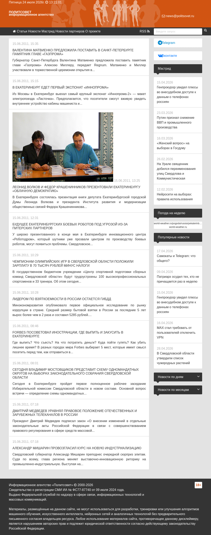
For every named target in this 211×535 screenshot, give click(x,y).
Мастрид (48, 31)
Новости (34, 31)
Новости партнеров (70, 31)
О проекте (92, 31)
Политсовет (20, 12)
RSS (145, 31)
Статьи (22, 31)
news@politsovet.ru (178, 16)
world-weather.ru (178, 227)
